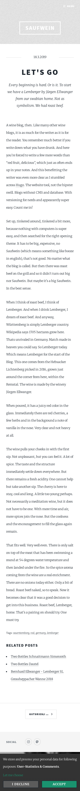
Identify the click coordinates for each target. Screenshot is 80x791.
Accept (59, 784)
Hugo (20, 185)
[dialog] (40, 772)
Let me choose (13, 775)
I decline (20, 784)
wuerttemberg (21, 632)
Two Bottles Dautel (24, 664)
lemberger (53, 632)
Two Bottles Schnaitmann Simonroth (38, 656)
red (32, 632)
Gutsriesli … (39, 714)
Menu (71, 6)
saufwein (39, 27)
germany (41, 632)
